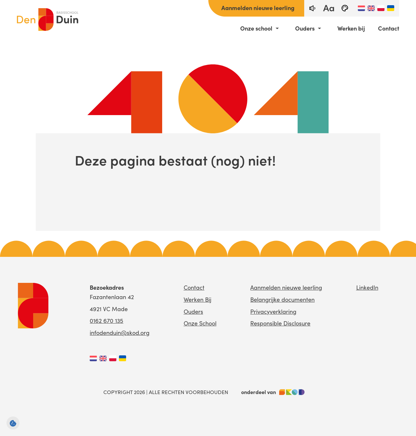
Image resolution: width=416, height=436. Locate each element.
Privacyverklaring (273, 311)
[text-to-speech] (312, 8)
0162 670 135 (106, 320)
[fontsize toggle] (328, 8)
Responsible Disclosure (280, 323)
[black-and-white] (345, 8)
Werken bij (351, 28)
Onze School (200, 323)
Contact (388, 28)
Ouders (305, 28)
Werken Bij (197, 299)
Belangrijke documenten (282, 299)
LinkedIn (367, 287)
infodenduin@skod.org (120, 333)
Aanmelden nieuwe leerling (257, 8)
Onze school (256, 28)
